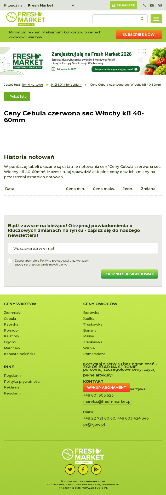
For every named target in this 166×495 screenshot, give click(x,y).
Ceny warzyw (20, 303)
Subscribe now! (139, 34)
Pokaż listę (17, 96)
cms (78, 487)
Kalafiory (11, 336)
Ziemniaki (12, 312)
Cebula (10, 318)
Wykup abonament (106, 387)
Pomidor (11, 330)
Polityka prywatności (22, 381)
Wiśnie (89, 348)
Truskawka (92, 324)
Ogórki (10, 342)
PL (144, 5)
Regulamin (13, 375)
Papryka (11, 324)
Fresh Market (40, 5)
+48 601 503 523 (98, 395)
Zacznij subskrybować (129, 274)
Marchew (12, 348)
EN (152, 5)
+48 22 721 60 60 (99, 418)
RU (160, 5)
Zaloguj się (125, 5)
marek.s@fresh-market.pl (107, 401)
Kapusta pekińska (20, 354)
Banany (89, 330)
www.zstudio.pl (94, 487)
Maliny (88, 336)
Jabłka (88, 318)
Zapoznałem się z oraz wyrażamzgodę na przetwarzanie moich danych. (52, 263)
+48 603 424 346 (133, 418)
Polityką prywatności (54, 260)
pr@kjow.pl (94, 424)
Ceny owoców (100, 303)
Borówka (91, 312)
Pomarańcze (94, 354)
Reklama (11, 387)
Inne (9, 366)
